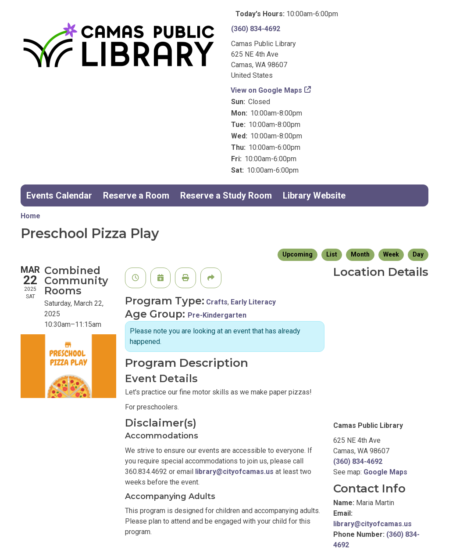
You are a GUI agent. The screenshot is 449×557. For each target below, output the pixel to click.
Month (360, 254)
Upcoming (297, 254)
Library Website (314, 195)
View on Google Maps (266, 90)
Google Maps (385, 472)
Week (391, 254)
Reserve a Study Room (226, 195)
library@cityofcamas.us (234, 471)
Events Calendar (59, 195)
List (331, 254)
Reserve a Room (136, 195)
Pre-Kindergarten (217, 315)
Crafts (217, 302)
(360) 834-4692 (255, 29)
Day (418, 254)
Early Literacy (253, 302)
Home (30, 216)
